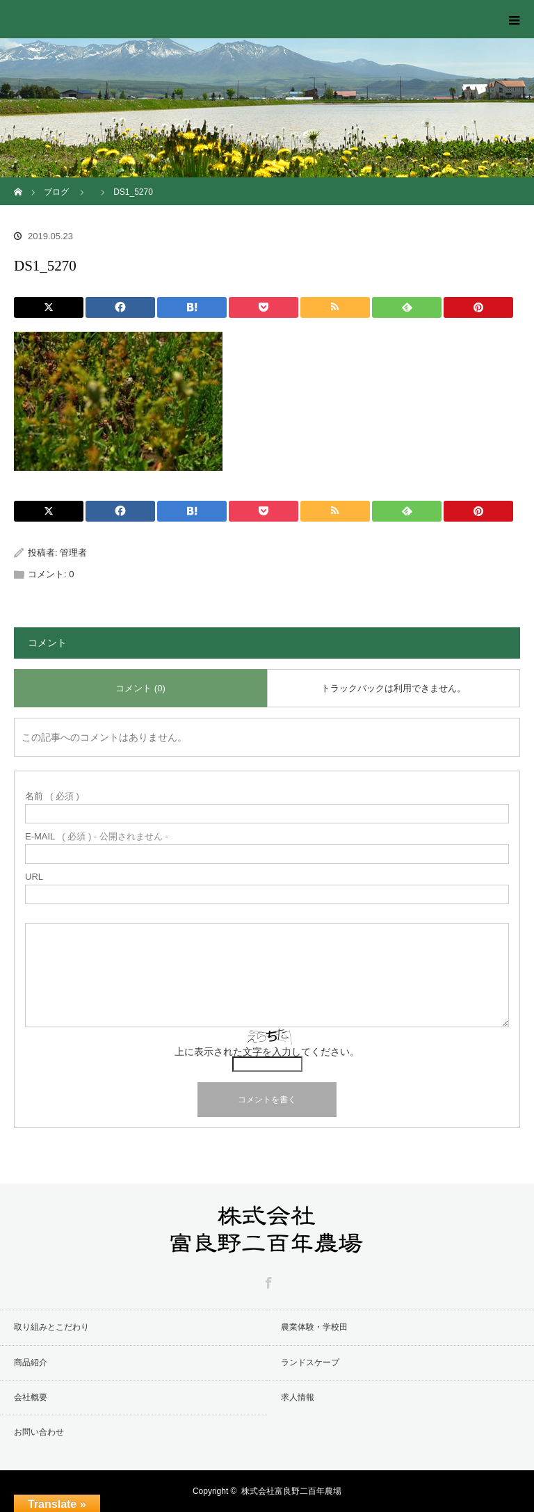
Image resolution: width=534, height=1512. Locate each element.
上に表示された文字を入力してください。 (267, 1051)
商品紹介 (30, 1362)
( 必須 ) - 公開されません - (96, 836)
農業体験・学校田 (314, 1327)
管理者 (73, 552)
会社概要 (30, 1397)
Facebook (267, 1280)
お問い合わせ (39, 1432)
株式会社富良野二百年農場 (291, 1491)
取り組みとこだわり (51, 1327)
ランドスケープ (310, 1362)
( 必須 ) (52, 796)
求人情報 (297, 1397)
